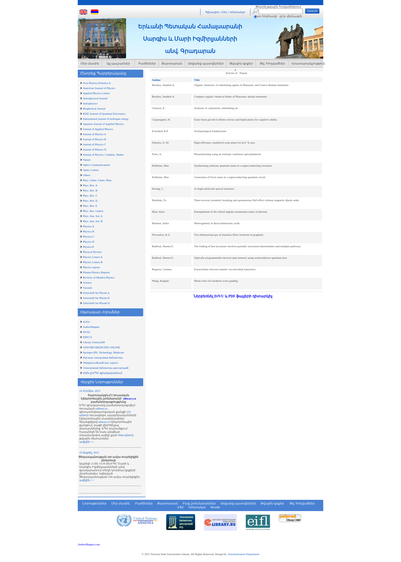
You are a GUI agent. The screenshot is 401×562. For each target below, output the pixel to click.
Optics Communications (96, 164)
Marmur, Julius (160, 223)
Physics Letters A (93, 256)
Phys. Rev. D (90, 200)
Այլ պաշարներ (118, 63)
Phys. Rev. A (90, 185)
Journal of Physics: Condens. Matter (103, 154)
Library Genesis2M (94, 342)
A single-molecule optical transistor (214, 188)
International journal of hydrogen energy (106, 118)
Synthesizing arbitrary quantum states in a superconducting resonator (233, 165)
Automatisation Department (243, 554)
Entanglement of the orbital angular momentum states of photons (230, 211)
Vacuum (87, 287)
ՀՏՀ (224, 12)
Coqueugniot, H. (161, 119)
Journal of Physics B (94, 139)
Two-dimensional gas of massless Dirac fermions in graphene (228, 234)
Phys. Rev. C (90, 195)
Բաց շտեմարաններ (199, 503)
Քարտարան (172, 63)
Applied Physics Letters (96, 93)
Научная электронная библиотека (103, 357)
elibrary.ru (129, 398)
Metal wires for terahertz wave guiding (216, 280)
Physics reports (91, 267)
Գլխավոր (212, 12)
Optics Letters (91, 169)
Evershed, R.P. (160, 131)
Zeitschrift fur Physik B (96, 297)
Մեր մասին (90, 63)
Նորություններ (94, 503)
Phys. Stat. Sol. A (93, 216)
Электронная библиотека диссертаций (105, 367)
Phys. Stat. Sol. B (93, 221)
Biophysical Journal (94, 108)
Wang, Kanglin (160, 280)
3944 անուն (125, 435)
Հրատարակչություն (306, 63)
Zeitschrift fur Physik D (96, 303)
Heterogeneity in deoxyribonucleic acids (217, 223)
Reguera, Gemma (162, 269)
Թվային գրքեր (241, 63)
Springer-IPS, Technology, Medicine (103, 352)
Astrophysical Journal (95, 98)
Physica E (88, 246)
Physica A (88, 226)
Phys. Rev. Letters (93, 210)
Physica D (88, 241)
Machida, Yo (159, 200)
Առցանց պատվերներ (206, 63)
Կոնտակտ (237, 12)
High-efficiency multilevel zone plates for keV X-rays (224, 142)
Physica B (88, 231)
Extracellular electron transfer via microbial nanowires (224, 269)
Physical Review (92, 251)
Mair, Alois (158, 211)
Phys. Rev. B (90, 190)
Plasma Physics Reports (96, 272)
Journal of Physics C (94, 144)
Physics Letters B (93, 262)
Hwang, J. (157, 188)
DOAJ (86, 331)
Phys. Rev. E (90, 205)
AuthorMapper (91, 326)
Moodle (215, 507)
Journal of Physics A (94, 134)
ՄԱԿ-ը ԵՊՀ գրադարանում (102, 372)
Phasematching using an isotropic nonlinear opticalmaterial (227, 154)
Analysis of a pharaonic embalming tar (216, 108)
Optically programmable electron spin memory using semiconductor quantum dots (240, 257)
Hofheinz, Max (160, 165)
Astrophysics (90, 103)
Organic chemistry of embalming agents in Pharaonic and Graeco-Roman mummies (241, 85)
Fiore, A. (157, 154)
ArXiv (86, 321)
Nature (87, 159)
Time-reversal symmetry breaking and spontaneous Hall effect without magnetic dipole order (246, 200)
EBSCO (87, 337)
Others (86, 175)
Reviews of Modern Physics (99, 277)
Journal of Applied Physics (98, 129)
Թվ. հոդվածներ (272, 63)
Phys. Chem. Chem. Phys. (97, 180)
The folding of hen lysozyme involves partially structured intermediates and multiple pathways (247, 246)
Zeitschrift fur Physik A (96, 292)
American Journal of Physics (99, 88)
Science (87, 282)
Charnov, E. (158, 108)
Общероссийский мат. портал (100, 362)
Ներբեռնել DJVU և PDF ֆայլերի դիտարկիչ (233, 296)
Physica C (88, 236)
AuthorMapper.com (89, 544)
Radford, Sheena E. (163, 246)
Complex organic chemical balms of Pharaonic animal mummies (230, 96)
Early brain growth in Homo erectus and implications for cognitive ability (235, 119)
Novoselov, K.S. (161, 234)
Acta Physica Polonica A (97, 82)
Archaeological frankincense (210, 131)
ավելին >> (86, 441)
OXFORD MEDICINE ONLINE (101, 347)
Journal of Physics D (94, 149)
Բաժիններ (147, 63)
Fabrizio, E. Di (160, 142)
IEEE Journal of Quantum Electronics (104, 113)
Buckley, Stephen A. (163, 85)
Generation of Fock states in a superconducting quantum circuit (229, 177)
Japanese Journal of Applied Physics (103, 123)
